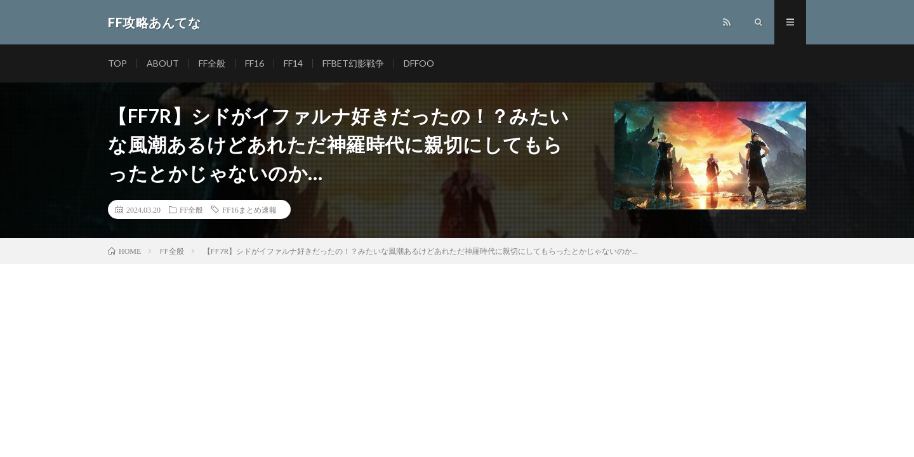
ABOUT (163, 63)
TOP (117, 63)
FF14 (293, 63)
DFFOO (419, 63)
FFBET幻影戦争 (353, 63)
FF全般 (212, 63)
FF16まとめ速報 (249, 209)
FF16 (254, 63)
